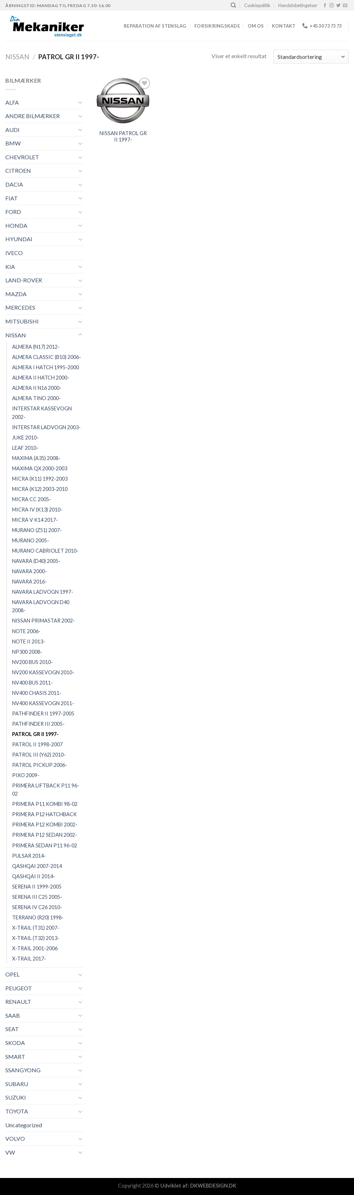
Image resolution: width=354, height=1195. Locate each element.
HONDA (16, 225)
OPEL (12, 974)
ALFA (12, 102)
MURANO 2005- (30, 540)
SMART (15, 1056)
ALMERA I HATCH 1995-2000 (45, 367)
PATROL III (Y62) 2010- (39, 755)
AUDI (12, 129)
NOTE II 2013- (28, 641)
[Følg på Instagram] (331, 5)
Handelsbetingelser (297, 5)
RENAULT (18, 1001)
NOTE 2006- (26, 631)
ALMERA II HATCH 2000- (40, 378)
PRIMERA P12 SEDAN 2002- (44, 835)
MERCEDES (20, 307)
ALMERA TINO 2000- (36, 398)
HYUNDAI (18, 239)
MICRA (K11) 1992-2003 (40, 479)
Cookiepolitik (257, 5)
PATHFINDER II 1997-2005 (43, 713)
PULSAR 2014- (29, 856)
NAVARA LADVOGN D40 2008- (40, 606)
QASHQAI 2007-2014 (37, 866)
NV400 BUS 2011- (32, 683)
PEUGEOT (18, 988)
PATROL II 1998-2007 (37, 744)
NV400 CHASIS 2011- (36, 693)
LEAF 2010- (25, 448)
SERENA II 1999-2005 (36, 887)
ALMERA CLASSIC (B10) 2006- (46, 357)
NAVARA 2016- (29, 582)
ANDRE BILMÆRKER (32, 115)
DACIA (14, 184)
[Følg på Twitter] (338, 5)
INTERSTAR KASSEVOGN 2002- (42, 412)
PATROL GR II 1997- (35, 734)
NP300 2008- (27, 652)
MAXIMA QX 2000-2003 (39, 468)
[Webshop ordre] (311, 56)
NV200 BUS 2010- (32, 662)
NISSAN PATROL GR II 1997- (123, 136)
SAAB (12, 1015)
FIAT (11, 198)
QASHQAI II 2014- (33, 876)
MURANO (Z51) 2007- (37, 530)
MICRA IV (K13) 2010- (37, 510)
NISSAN (17, 57)
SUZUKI (15, 1097)
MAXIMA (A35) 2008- (36, 458)
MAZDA (16, 294)
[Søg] (233, 5)
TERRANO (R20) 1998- (38, 917)
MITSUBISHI (22, 321)
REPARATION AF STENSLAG (155, 26)
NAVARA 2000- (29, 571)
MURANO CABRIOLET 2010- (45, 551)
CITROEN (18, 170)
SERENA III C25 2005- (37, 897)
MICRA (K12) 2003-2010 (40, 489)
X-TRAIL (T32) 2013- (35, 938)
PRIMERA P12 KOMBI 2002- (44, 824)
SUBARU (16, 1083)
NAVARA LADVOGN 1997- (42, 592)
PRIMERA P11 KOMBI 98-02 (44, 804)
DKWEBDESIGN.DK (213, 1186)
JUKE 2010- (25, 438)
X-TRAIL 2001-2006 (35, 948)
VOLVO (15, 1138)
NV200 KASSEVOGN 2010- (43, 672)
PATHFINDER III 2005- (38, 724)
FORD (13, 211)
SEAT (12, 1028)
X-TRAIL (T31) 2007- (35, 928)
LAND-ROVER (23, 280)
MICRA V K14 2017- (35, 520)
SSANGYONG (23, 1070)
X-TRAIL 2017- (29, 959)
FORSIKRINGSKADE (217, 26)
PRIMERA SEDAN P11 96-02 (44, 845)
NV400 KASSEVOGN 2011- (43, 703)
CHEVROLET (22, 157)
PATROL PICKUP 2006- (39, 765)
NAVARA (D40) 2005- (36, 561)
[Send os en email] (345, 5)
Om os (256, 26)
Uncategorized (23, 1125)
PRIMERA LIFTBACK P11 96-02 (45, 789)
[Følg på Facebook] (325, 5)
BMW (13, 143)
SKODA (15, 1042)
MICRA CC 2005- (31, 499)
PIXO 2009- (25, 775)
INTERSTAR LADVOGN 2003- (46, 427)
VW (10, 1152)
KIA (10, 266)
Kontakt (284, 26)
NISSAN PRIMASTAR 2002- (43, 621)
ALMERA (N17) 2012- (36, 347)
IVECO (14, 252)
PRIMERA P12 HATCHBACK (44, 814)
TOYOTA (16, 1111)
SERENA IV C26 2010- (37, 907)
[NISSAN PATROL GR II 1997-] (123, 100)
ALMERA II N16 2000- (36, 388)
